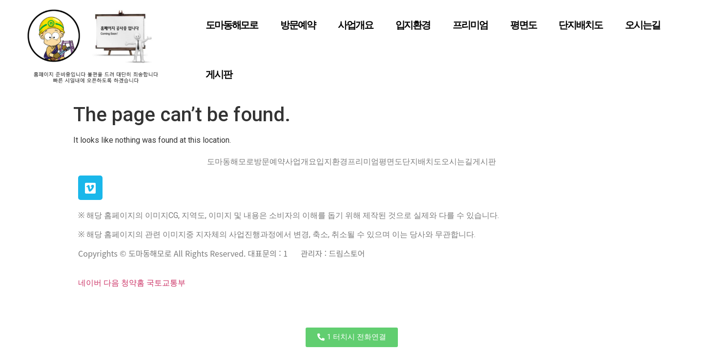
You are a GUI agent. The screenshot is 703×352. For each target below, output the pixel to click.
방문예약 (297, 25)
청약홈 (133, 282)
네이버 (90, 282)
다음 (111, 282)
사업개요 (355, 25)
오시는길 (642, 25)
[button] (352, 337)
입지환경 (413, 25)
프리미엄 (470, 25)
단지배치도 (580, 25)
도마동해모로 (232, 25)
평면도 (523, 25)
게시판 (219, 74)
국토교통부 (166, 282)
